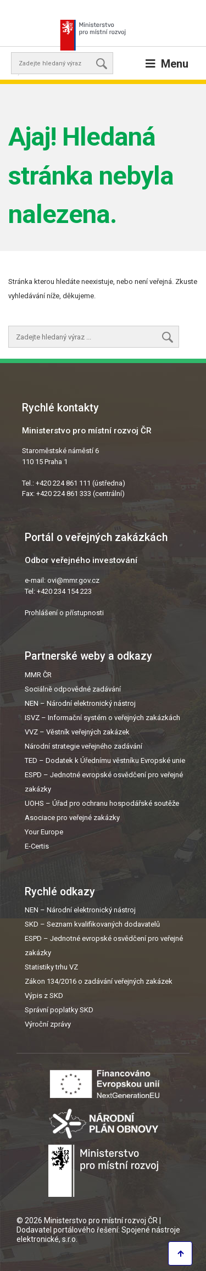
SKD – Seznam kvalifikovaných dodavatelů (92, 924)
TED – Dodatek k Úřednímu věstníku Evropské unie (105, 760)
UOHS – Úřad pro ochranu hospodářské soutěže (102, 803)
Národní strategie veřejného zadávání (83, 746)
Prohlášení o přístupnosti (64, 613)
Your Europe (44, 832)
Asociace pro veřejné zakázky (72, 817)
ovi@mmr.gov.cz (73, 580)
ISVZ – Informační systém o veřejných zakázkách (102, 717)
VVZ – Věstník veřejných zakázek (77, 732)
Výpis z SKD (44, 995)
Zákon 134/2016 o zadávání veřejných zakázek (98, 981)
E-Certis (37, 846)
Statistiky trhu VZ (51, 967)
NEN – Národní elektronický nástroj (80, 703)
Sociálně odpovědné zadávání (73, 689)
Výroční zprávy (48, 1024)
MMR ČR (38, 675)
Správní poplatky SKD (59, 1010)
